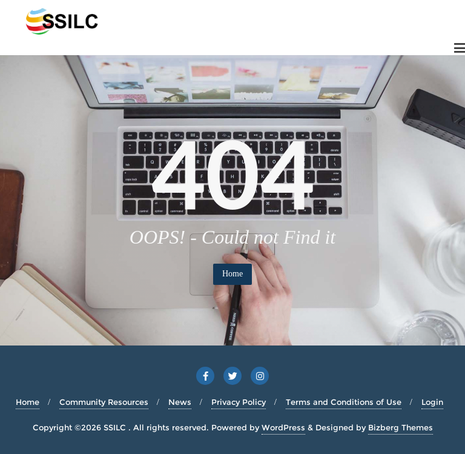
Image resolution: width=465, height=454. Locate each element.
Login (432, 402)
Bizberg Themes (400, 427)
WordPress (283, 427)
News (179, 402)
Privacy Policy (238, 402)
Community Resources (103, 402)
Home (232, 273)
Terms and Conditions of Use (343, 402)
